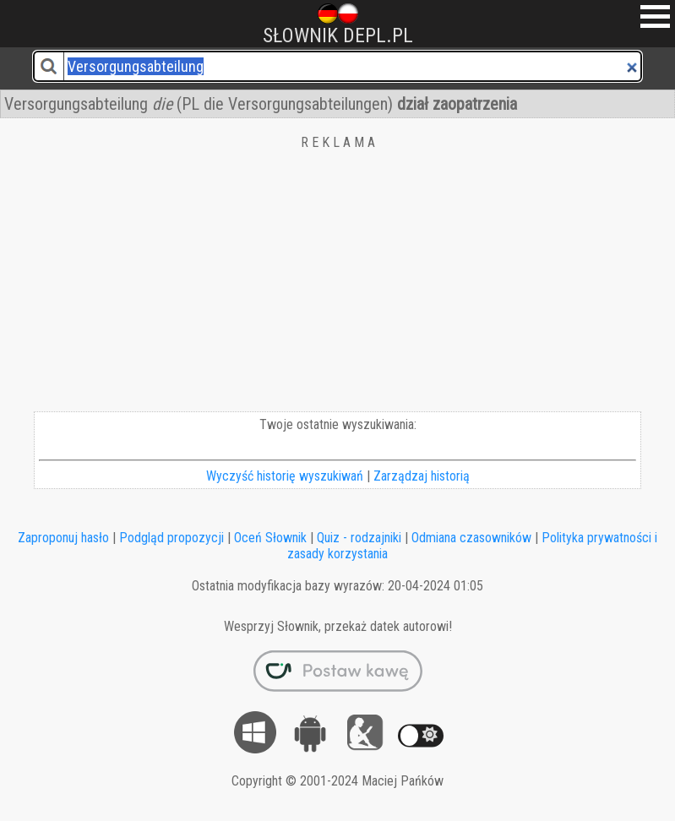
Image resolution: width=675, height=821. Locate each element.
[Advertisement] (337, 284)
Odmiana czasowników (471, 538)
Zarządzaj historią (421, 476)
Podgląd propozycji (171, 538)
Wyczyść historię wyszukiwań (284, 476)
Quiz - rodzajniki (359, 538)
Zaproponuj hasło (63, 538)
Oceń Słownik (270, 538)
